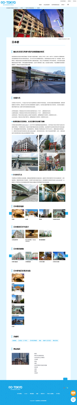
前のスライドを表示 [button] (10, 213)
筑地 (35, 361)
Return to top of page (65, 379)
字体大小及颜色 (50, 393)
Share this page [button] (72, 4)
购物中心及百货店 (47, 340)
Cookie (25, 393)
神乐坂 (36, 367)
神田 (35, 363)
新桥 (35, 371)
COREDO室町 (32, 131)
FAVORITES (75, 4)
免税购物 (14, 340)
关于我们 (58, 393)
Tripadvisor (38, 399)
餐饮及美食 (55, 340)
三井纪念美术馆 (58, 180)
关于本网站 (19, 393)
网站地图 (32, 393)
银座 (35, 353)
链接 (37, 393)
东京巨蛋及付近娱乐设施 (40, 365)
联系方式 (42, 393)
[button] (47, 4)
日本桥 (36, 359)
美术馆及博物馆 (33, 340)
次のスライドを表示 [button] (66, 213)
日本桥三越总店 (25, 124)
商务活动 (74, 1)
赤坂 (35, 369)
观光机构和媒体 (63, 1)
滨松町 (36, 373)
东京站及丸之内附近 (39, 357)
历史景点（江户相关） (23, 340)
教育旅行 (69, 1)
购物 (40, 340)
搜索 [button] (70, 4)
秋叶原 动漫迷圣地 (39, 355)
